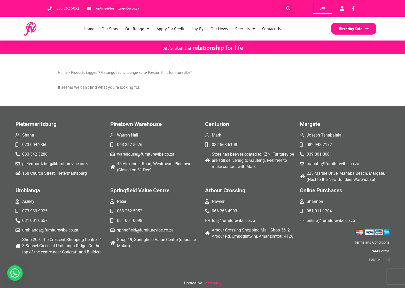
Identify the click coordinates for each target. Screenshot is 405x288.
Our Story (110, 28)
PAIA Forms (380, 251)
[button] (288, 8)
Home (89, 28)
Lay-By (197, 28)
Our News (219, 28)
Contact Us (271, 28)
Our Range (137, 28)
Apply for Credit (170, 28)
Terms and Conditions (372, 242)
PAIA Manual (379, 260)
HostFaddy (211, 282)
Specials (245, 28)
